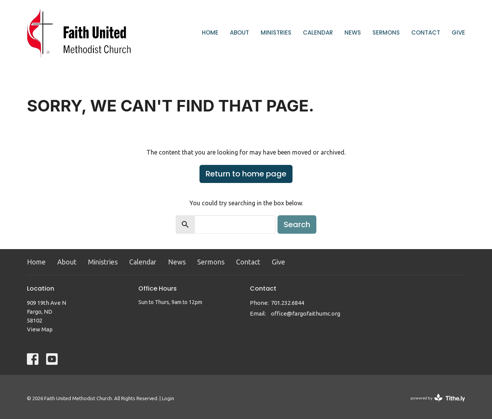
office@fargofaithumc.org (305, 313)
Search (297, 224)
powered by (438, 398)
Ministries (276, 32)
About (239, 32)
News (352, 32)
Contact (425, 32)
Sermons (386, 32)
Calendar (318, 32)
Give (458, 32)
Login (168, 398)
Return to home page (246, 173)
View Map (40, 329)
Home (210, 32)
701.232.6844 (287, 302)
